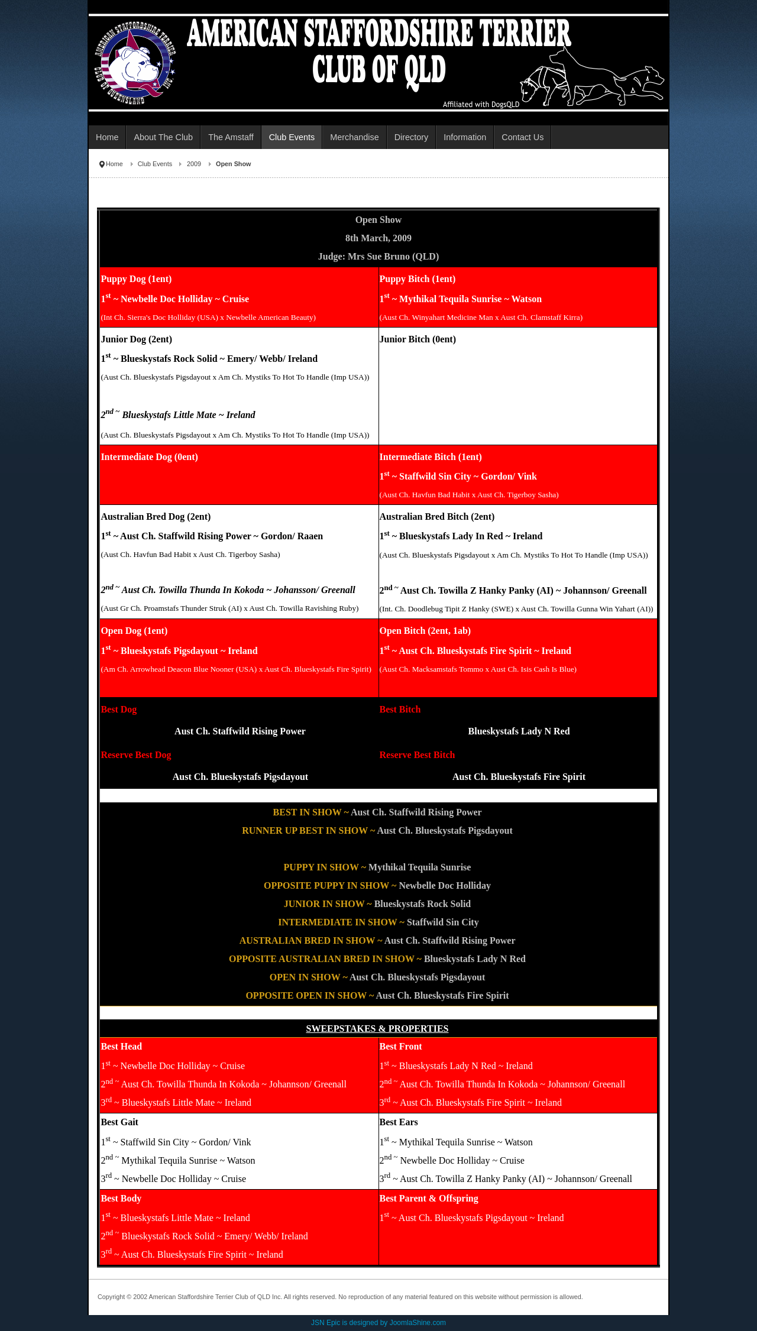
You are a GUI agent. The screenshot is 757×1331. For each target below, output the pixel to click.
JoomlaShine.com (418, 1323)
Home (114, 163)
